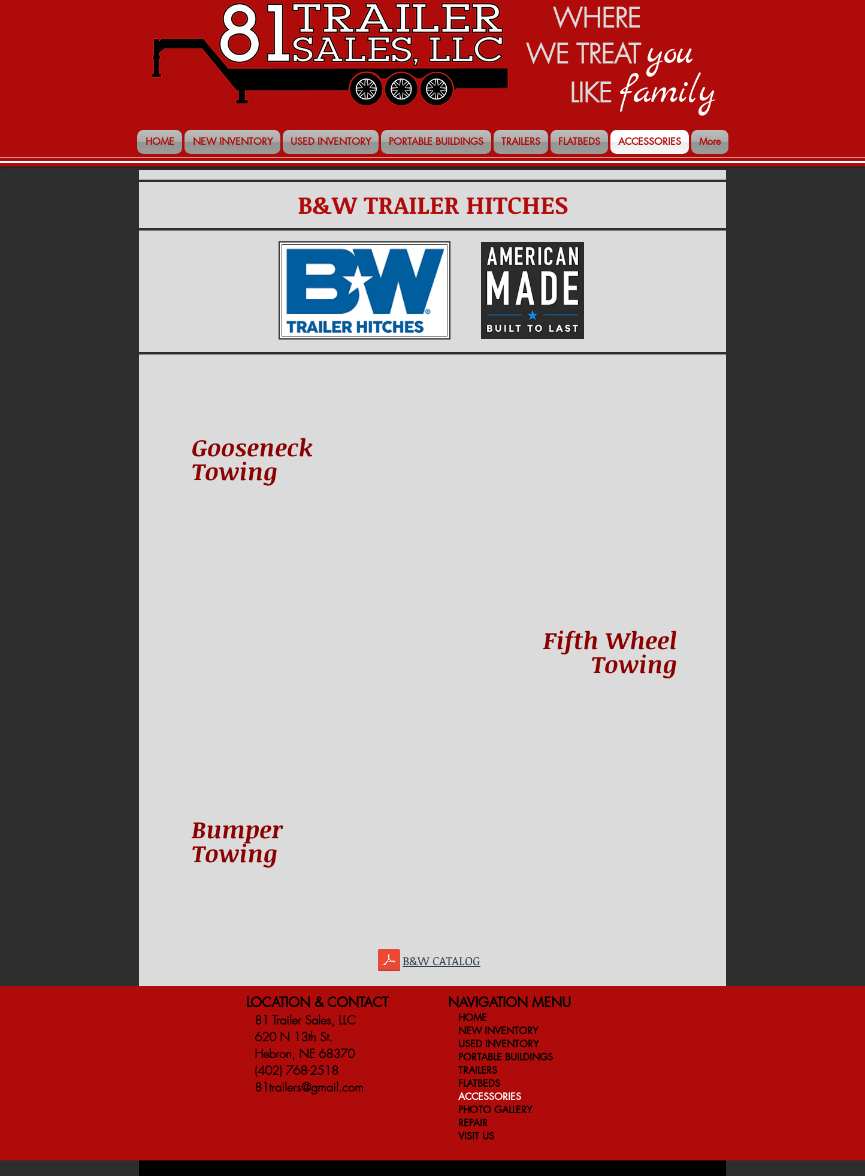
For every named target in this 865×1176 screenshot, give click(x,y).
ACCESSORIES (489, 1096)
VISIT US (476, 1136)
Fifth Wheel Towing (610, 651)
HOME (472, 1017)
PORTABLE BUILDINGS (505, 1057)
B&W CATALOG (441, 960)
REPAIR (473, 1123)
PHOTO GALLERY (495, 1110)
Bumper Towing (237, 841)
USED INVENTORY (498, 1044)
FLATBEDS (479, 1083)
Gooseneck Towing (252, 459)
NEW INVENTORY (498, 1031)
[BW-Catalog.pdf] (389, 961)
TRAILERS (477, 1070)
